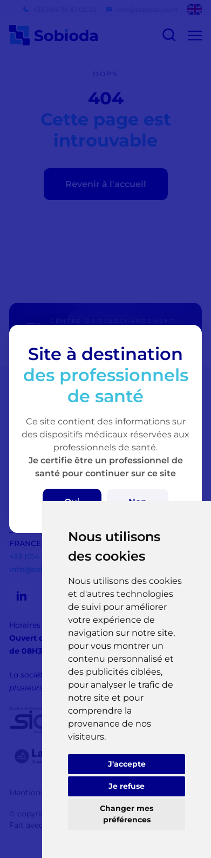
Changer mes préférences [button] (126, 813)
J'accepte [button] (127, 764)
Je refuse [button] (126, 786)
